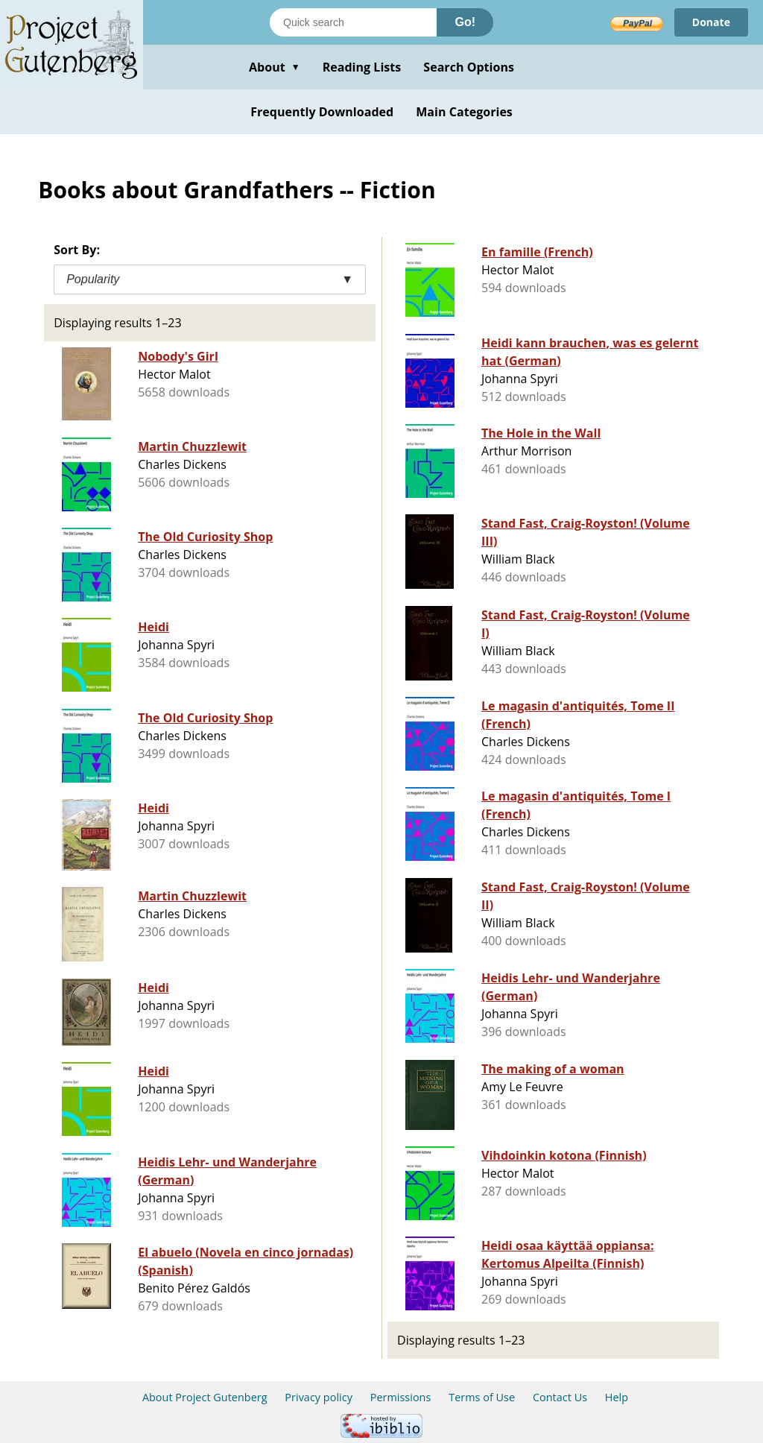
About (274, 67)
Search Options (468, 67)
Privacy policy (318, 1397)
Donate (711, 22)
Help (616, 1397)
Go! (465, 22)
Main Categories (464, 112)
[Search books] (353, 22)
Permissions (400, 1397)
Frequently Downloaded (321, 112)
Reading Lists (362, 67)
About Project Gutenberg (204, 1397)
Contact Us (560, 1397)
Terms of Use (482, 1397)
